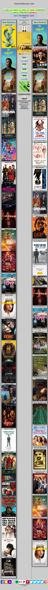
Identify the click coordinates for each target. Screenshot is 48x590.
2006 (24, 21)
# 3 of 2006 (24, 79)
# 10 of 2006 (24, 61)
